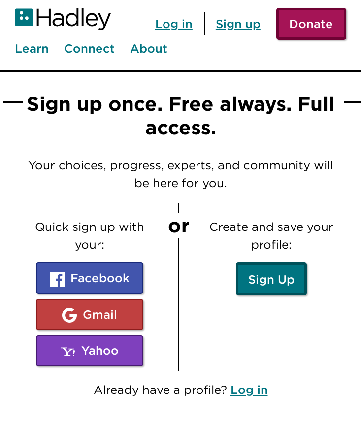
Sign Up (271, 279)
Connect (89, 49)
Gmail (89, 315)
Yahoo (90, 351)
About (148, 49)
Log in (174, 23)
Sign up (238, 23)
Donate (311, 23)
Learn (32, 49)
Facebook (90, 278)
